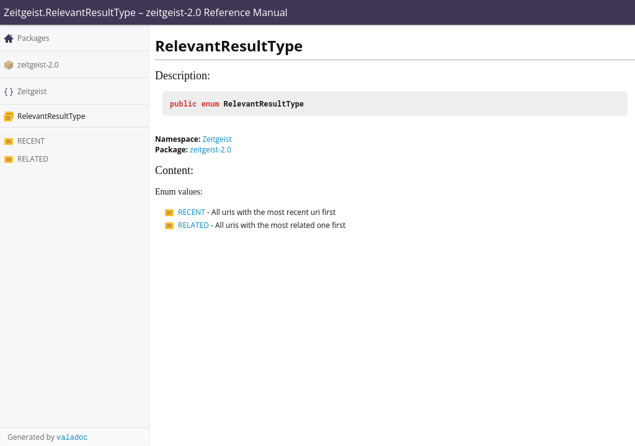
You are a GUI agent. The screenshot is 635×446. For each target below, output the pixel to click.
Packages (33, 38)
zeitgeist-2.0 (38, 64)
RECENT (31, 141)
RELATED (32, 159)
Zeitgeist (32, 91)
